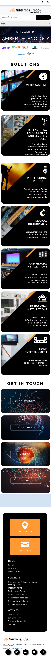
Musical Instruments (17, 594)
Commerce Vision (16, 648)
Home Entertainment (17, 604)
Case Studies (25, 401)
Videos (25, 454)
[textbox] (18, 17)
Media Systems (15, 588)
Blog (25, 480)
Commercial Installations (19, 598)
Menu (3, 24)
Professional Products (18, 591)
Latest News (25, 427)
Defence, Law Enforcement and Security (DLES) (22, 583)
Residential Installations (19, 601)
